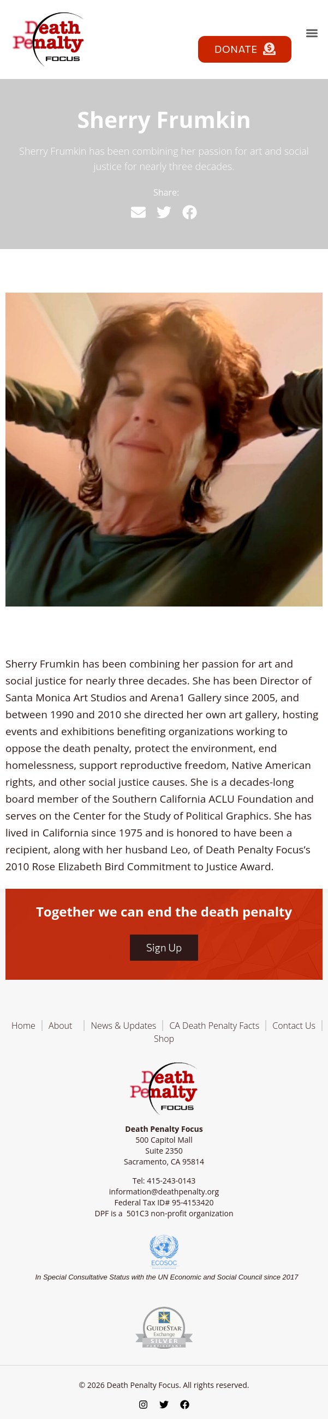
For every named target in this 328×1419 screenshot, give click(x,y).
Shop (164, 1039)
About (63, 1026)
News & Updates (124, 1026)
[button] (311, 33)
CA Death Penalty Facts (214, 1026)
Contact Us (293, 1026)
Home (23, 1026)
